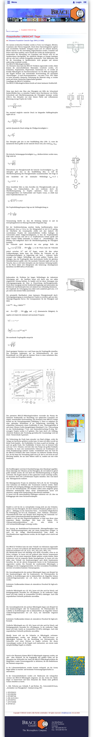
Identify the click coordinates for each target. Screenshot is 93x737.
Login (78, 2)
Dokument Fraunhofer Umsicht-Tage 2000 (26, 40)
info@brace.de (66, 713)
